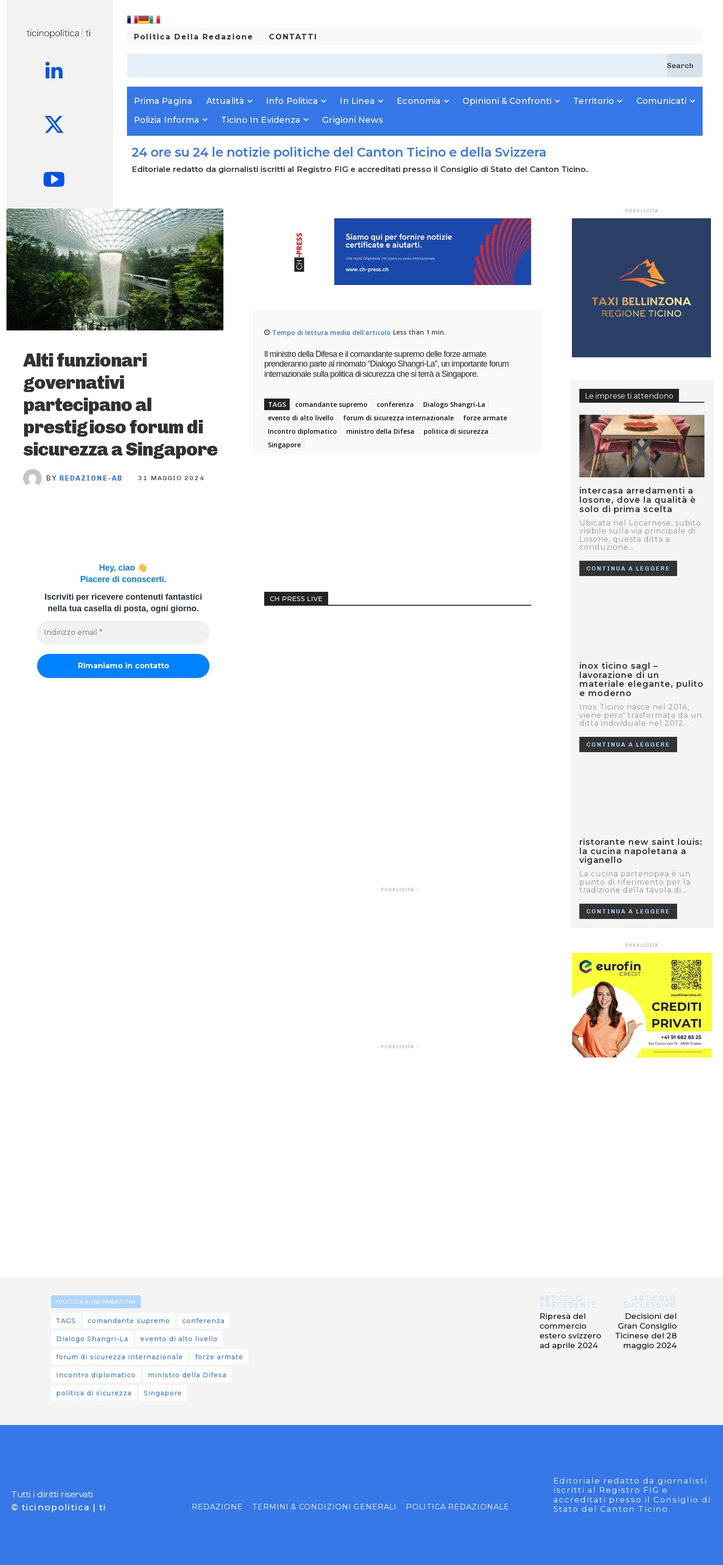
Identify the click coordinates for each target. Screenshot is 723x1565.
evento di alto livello (301, 417)
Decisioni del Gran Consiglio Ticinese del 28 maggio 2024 (646, 1331)
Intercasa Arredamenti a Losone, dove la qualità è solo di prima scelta (637, 500)
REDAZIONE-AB (91, 478)
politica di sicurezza (456, 431)
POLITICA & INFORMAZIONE (96, 1301)
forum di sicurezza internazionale (398, 417)
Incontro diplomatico (302, 431)
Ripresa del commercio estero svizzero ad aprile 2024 (570, 1331)
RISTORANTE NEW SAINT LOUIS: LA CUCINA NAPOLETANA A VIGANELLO (641, 851)
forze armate (485, 417)
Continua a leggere (628, 568)
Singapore (284, 444)
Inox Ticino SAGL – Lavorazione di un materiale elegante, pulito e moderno (641, 679)
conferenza (395, 404)
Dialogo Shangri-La (454, 404)
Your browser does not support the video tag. (333, 652)
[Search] (685, 65)
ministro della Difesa (380, 431)
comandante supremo (331, 404)
